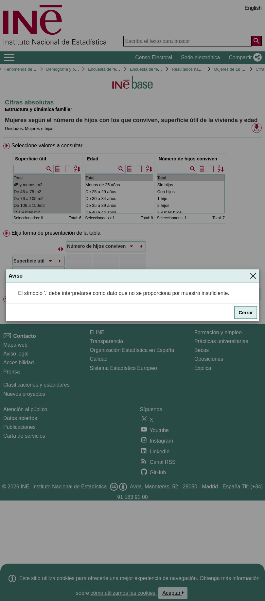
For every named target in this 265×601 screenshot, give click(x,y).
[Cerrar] (253, 276)
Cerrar (246, 312)
